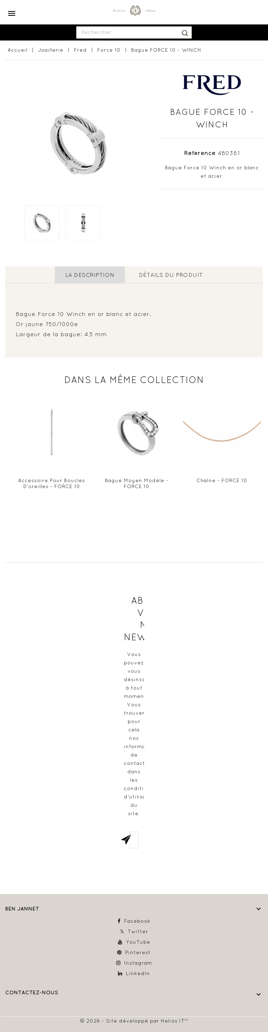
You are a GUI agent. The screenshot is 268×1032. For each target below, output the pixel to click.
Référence (200, 153)
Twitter (138, 931)
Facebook (137, 921)
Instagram (138, 963)
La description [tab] (89, 275)
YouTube (138, 942)
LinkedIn (138, 973)
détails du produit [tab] (171, 275)
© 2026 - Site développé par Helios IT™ (134, 1021)
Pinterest (138, 952)
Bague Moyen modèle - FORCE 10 (137, 483)
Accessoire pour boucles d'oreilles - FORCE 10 (51, 483)
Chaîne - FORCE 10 (221, 480)
